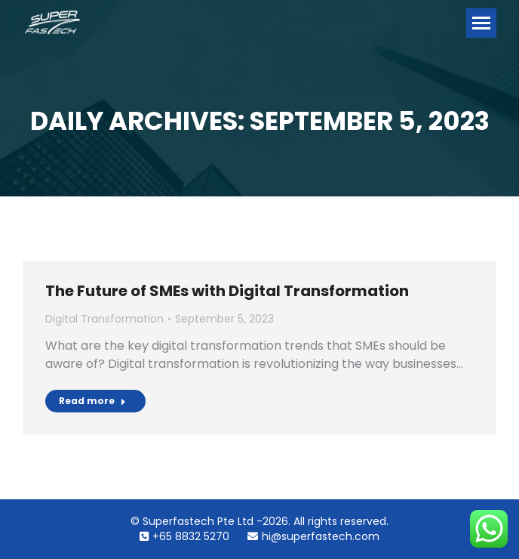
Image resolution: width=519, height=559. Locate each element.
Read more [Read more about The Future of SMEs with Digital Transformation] (92, 400)
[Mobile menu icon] (481, 23)
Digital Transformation (104, 318)
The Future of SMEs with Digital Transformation (227, 290)
